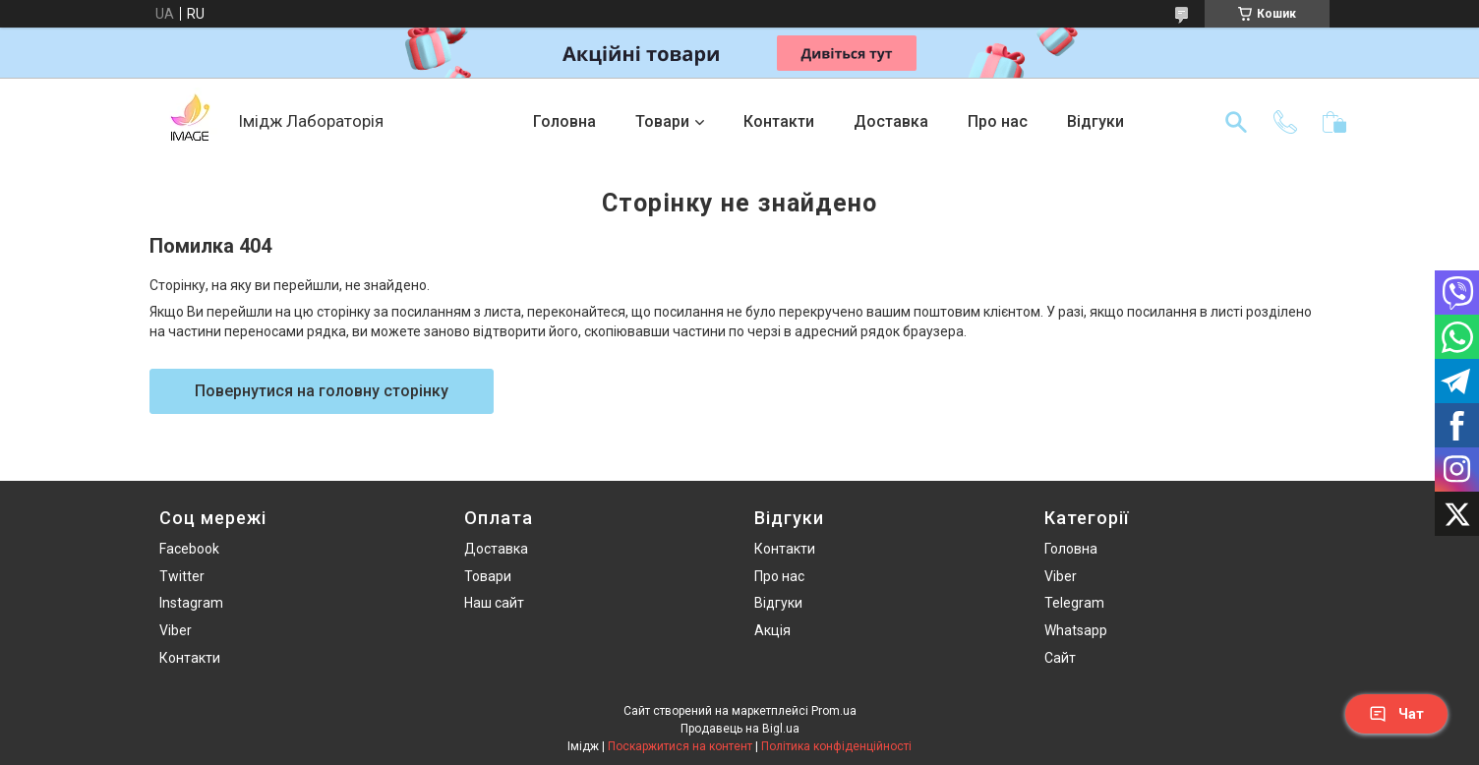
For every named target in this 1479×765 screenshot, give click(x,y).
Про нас (998, 121)
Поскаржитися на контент (680, 746)
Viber (175, 630)
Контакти (778, 121)
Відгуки (1095, 121)
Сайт (1060, 658)
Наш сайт (494, 603)
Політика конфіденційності (836, 746)
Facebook (189, 549)
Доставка (891, 121)
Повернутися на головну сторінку (321, 391)
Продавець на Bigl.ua (739, 729)
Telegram (1074, 603)
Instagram (191, 603)
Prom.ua (834, 711)
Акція (772, 630)
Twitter (182, 576)
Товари (662, 121)
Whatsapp (1075, 630)
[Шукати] (1236, 122)
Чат (1396, 714)
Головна (564, 121)
